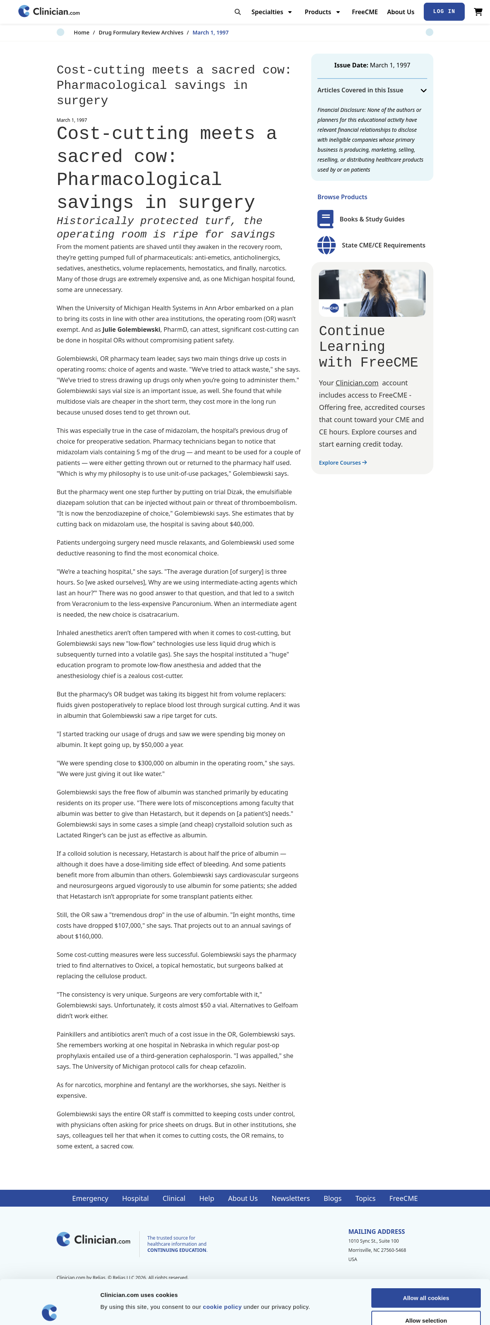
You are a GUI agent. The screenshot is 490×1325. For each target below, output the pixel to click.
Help (206, 1198)
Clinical (174, 1198)
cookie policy (222, 1262)
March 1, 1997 (193, 32)
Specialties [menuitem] (267, 12)
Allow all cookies (426, 1253)
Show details (402, 1310)
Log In (444, 11)
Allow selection (426, 1276)
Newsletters (290, 1198)
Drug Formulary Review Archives (124, 32)
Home (64, 32)
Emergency (90, 1198)
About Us (400, 12)
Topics (365, 1198)
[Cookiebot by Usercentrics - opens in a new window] (49, 1310)
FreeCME (365, 12)
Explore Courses (343, 462)
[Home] (49, 11)
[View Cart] (478, 12)
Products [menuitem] (318, 12)
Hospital (135, 1198)
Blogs (333, 1198)
